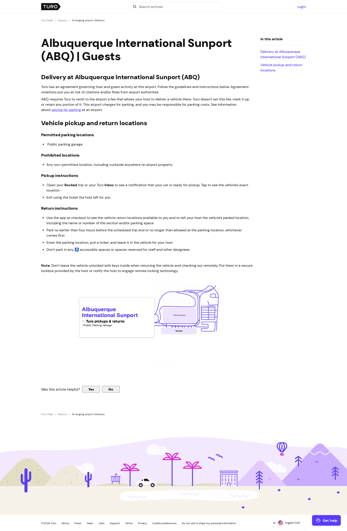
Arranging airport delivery (88, 20)
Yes (91, 389)
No (110, 389)
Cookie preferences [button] (164, 523)
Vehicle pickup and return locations (281, 67)
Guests (62, 20)
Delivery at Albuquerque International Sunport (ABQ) (283, 54)
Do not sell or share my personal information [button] (209, 523)
